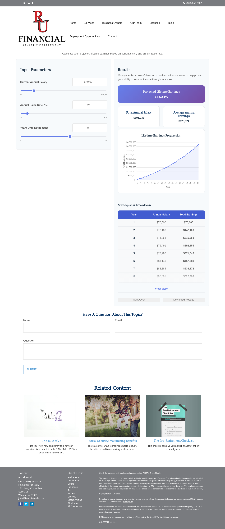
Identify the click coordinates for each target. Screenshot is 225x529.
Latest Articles (75, 500)
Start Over (139, 299)
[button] (89, 22)
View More (161, 288)
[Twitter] (24, 3)
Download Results (183, 299)
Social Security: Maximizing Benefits (112, 441)
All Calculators (75, 506)
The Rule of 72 (51, 441)
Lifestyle (72, 496)
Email (118, 320)
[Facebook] (32, 3)
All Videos (73, 503)
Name (26, 320)
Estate (71, 484)
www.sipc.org (128, 501)
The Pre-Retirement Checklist (173, 440)
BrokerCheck (155, 473)
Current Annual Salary (33, 82)
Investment (73, 480)
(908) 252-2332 (192, 3)
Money (71, 493)
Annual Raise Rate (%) (34, 105)
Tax (69, 490)
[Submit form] (31, 369)
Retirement (73, 477)
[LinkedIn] (29, 3)
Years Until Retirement (34, 128)
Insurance (73, 487)
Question (28, 340)
